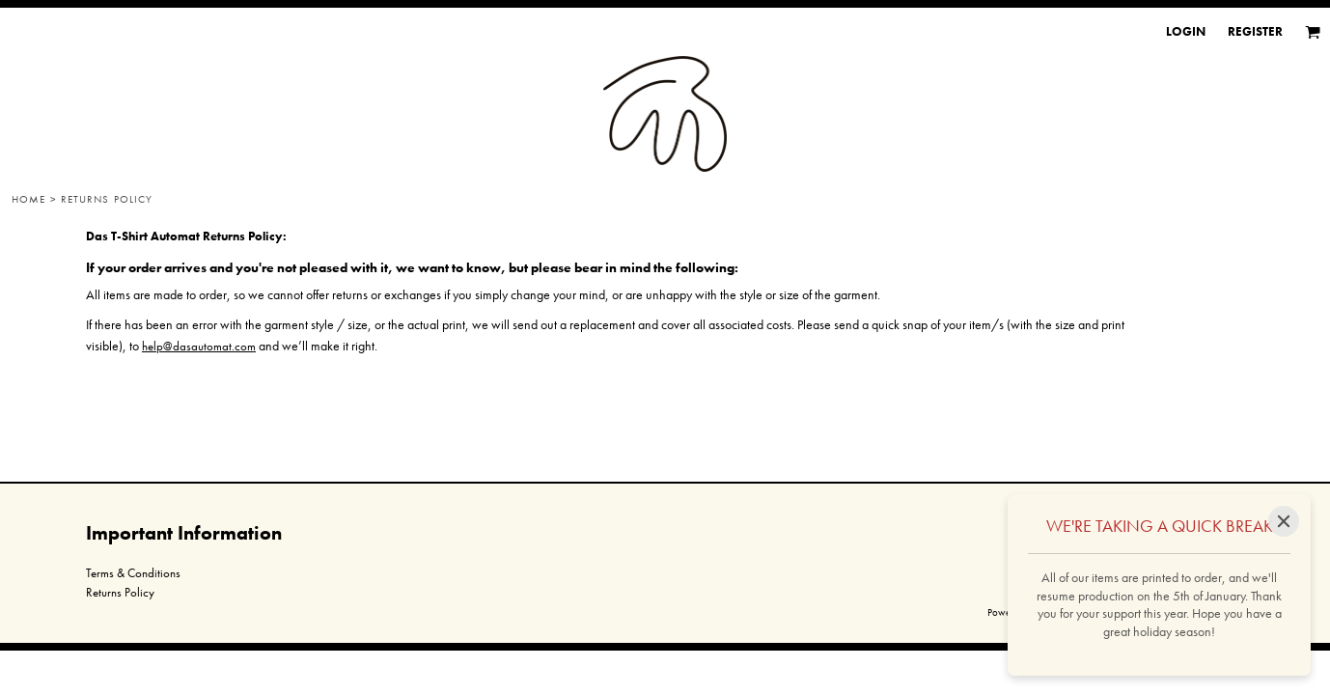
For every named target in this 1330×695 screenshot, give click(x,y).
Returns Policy (120, 592)
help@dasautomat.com (199, 346)
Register (1255, 31)
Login (1185, 31)
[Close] (1283, 521)
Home (28, 199)
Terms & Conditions (133, 573)
